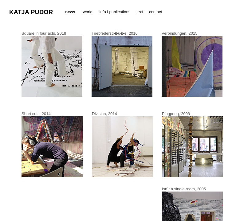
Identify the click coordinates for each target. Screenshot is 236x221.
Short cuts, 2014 (36, 113)
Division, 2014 (104, 113)
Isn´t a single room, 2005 (184, 189)
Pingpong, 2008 (176, 113)
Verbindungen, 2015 (179, 33)
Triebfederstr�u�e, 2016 (115, 33)
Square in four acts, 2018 (44, 33)
